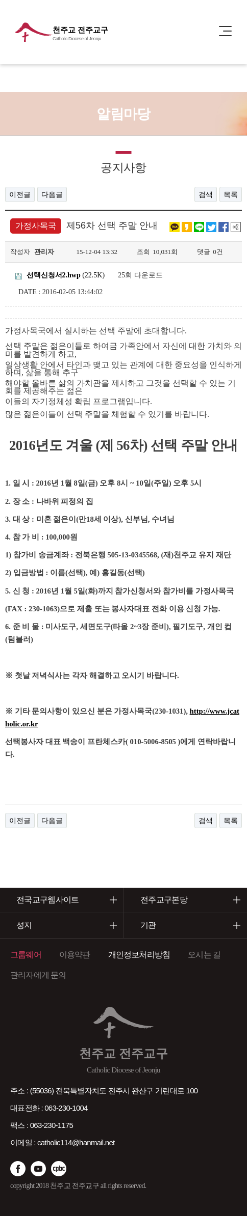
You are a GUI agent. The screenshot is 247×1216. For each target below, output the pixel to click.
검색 (206, 194)
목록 (231, 194)
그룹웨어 (25, 954)
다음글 (52, 194)
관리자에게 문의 (38, 975)
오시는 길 (204, 954)
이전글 (20, 194)
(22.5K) (60, 275)
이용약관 (74, 954)
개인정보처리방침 (139, 954)
